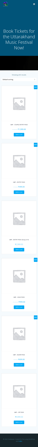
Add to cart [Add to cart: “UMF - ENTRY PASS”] (19, 192)
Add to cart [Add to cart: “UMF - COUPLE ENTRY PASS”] (19, 134)
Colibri (20, 441)
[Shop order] (19, 79)
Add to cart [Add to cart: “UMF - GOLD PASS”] (19, 307)
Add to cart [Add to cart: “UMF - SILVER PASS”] (19, 365)
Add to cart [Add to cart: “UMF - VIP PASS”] (19, 422)
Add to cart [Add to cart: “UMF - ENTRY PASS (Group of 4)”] (19, 249)
